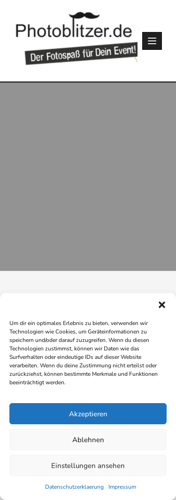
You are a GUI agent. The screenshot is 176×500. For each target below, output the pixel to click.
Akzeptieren (88, 414)
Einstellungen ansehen (88, 465)
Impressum (122, 487)
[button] (162, 305)
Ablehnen (88, 439)
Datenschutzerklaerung (74, 487)
